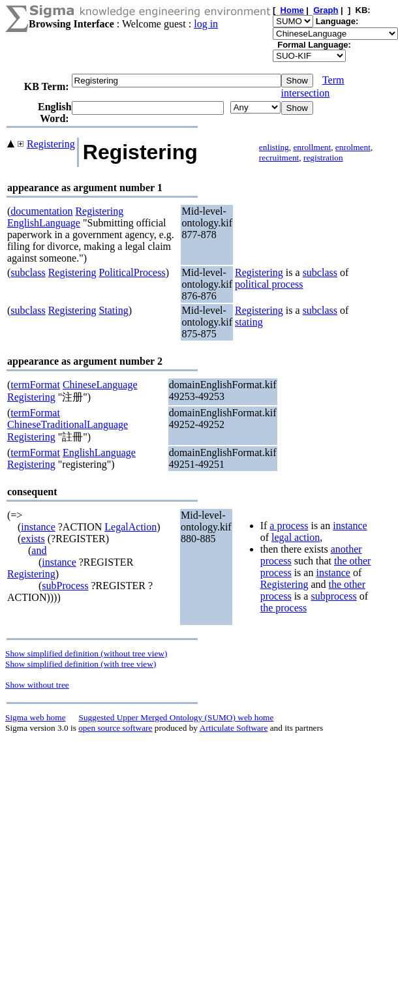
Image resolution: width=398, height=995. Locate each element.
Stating (113, 310)
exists (32, 538)
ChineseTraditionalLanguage (67, 424)
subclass (27, 272)
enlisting (274, 147)
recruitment (279, 157)
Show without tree (37, 685)
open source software (115, 728)
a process (288, 525)
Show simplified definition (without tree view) (86, 653)
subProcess (65, 585)
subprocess (333, 596)
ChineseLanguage (100, 384)
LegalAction (130, 526)
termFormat (35, 384)
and (38, 550)
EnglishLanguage (43, 222)
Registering (51, 143)
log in (206, 23)
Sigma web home (35, 717)
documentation (41, 211)
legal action (295, 537)
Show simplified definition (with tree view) (80, 664)
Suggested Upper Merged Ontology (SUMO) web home (176, 717)
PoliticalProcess (132, 272)
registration (323, 157)
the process (283, 607)
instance (38, 526)
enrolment (353, 147)
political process (269, 284)
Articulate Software (234, 728)
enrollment (312, 147)
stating (249, 322)
